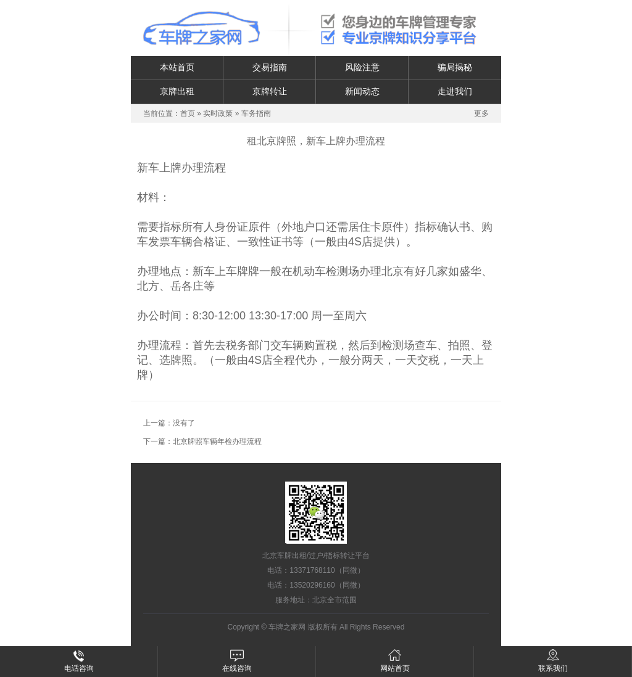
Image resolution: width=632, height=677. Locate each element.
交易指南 (269, 67)
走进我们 (455, 91)
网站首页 (395, 661)
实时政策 (218, 113)
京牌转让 (269, 91)
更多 (481, 113)
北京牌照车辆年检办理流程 (217, 441)
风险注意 (362, 67)
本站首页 (177, 67)
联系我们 (553, 661)
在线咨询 (237, 661)
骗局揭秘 (455, 67)
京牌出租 (177, 91)
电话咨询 (79, 661)
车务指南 (256, 113)
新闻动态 (362, 91)
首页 (187, 113)
